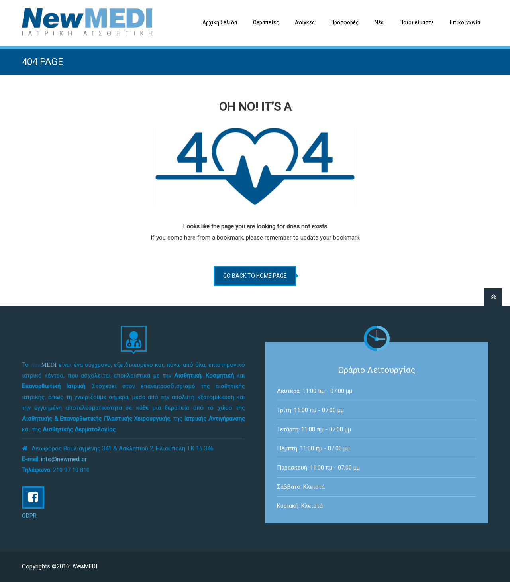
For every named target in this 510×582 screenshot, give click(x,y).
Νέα (379, 22)
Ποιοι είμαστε (417, 22)
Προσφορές (345, 22)
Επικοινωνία (465, 22)
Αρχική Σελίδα (219, 22)
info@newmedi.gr (64, 459)
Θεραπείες (266, 22)
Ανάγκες (305, 22)
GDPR (29, 515)
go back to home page (255, 276)
